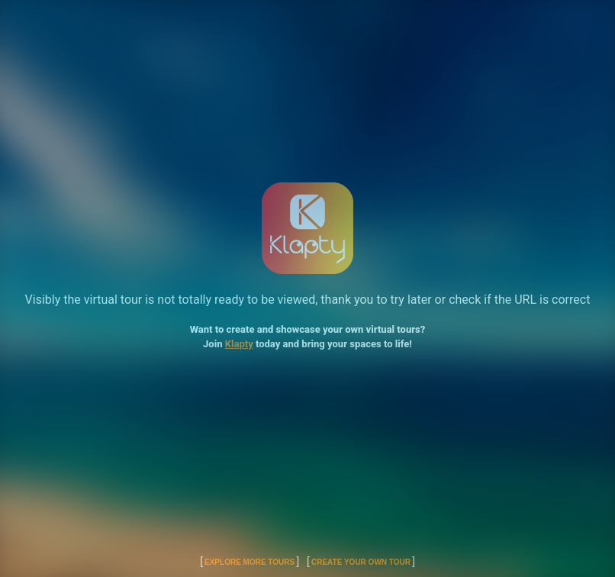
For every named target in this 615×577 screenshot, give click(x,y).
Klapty (239, 344)
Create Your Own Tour (361, 562)
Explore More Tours (249, 562)
